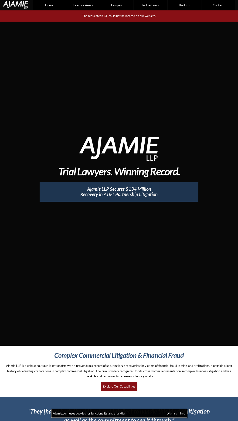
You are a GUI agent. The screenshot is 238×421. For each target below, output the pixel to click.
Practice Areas (83, 5)
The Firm (184, 5)
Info (182, 413)
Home (49, 5)
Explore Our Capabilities (119, 386)
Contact (218, 5)
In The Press (150, 5)
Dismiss (172, 413)
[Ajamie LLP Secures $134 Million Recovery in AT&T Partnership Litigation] (119, 192)
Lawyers (116, 5)
